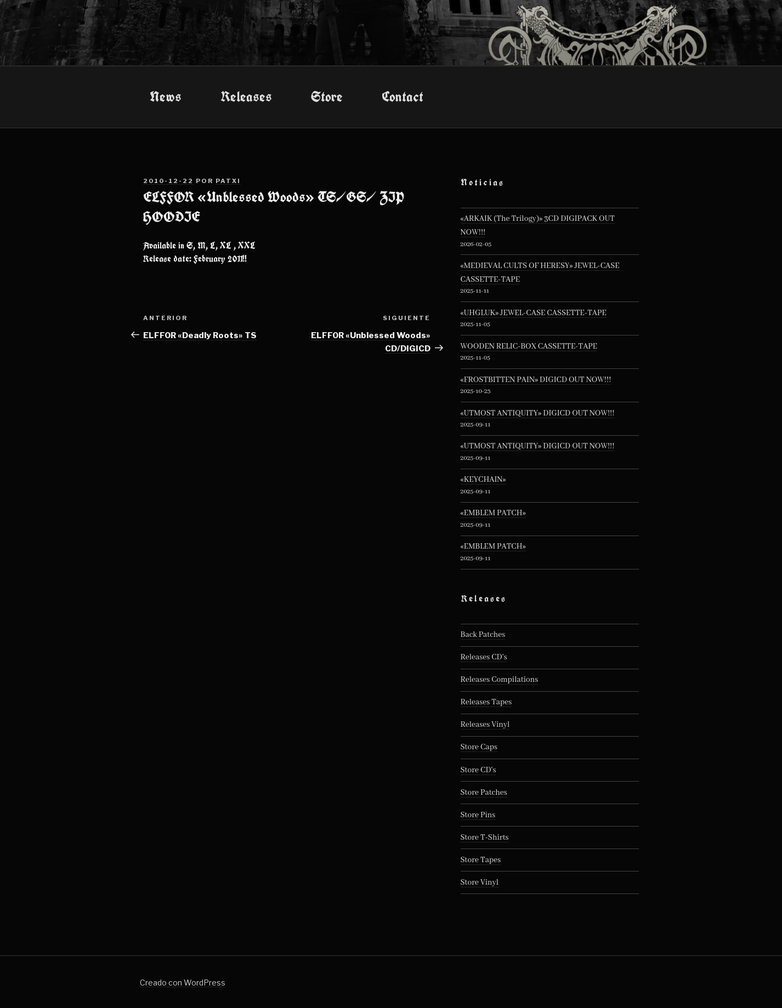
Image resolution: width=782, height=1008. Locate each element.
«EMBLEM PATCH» (493, 513)
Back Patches (483, 635)
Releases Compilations (500, 680)
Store (327, 96)
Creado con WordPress (182, 982)
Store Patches (484, 793)
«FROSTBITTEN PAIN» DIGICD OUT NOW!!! (536, 380)
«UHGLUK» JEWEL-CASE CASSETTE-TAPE (534, 313)
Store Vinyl (480, 882)
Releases (246, 96)
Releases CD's (484, 657)
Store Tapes (481, 860)
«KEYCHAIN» (483, 480)
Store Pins (478, 815)
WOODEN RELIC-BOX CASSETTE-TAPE (529, 346)
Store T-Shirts (485, 837)
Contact (402, 96)
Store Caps (479, 747)
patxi (228, 181)
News (166, 96)
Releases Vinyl (485, 725)
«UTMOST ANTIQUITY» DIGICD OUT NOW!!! (538, 413)
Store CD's (478, 770)
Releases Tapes (486, 702)
